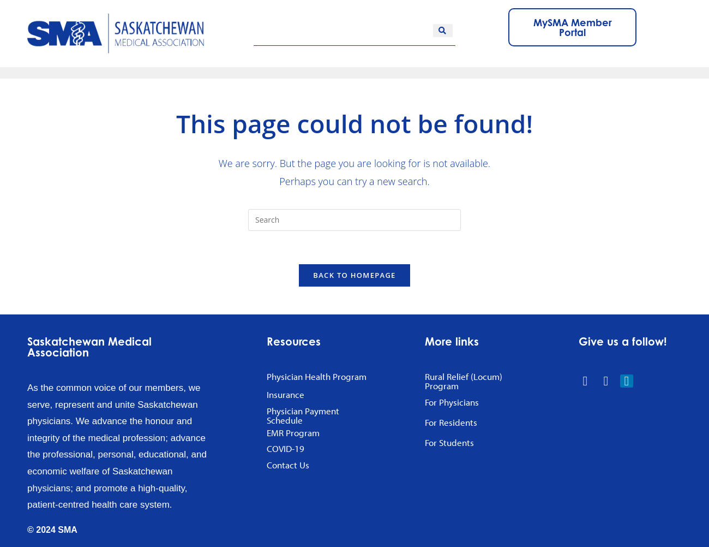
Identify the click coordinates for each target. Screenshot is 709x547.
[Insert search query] (354, 220)
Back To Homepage (354, 275)
